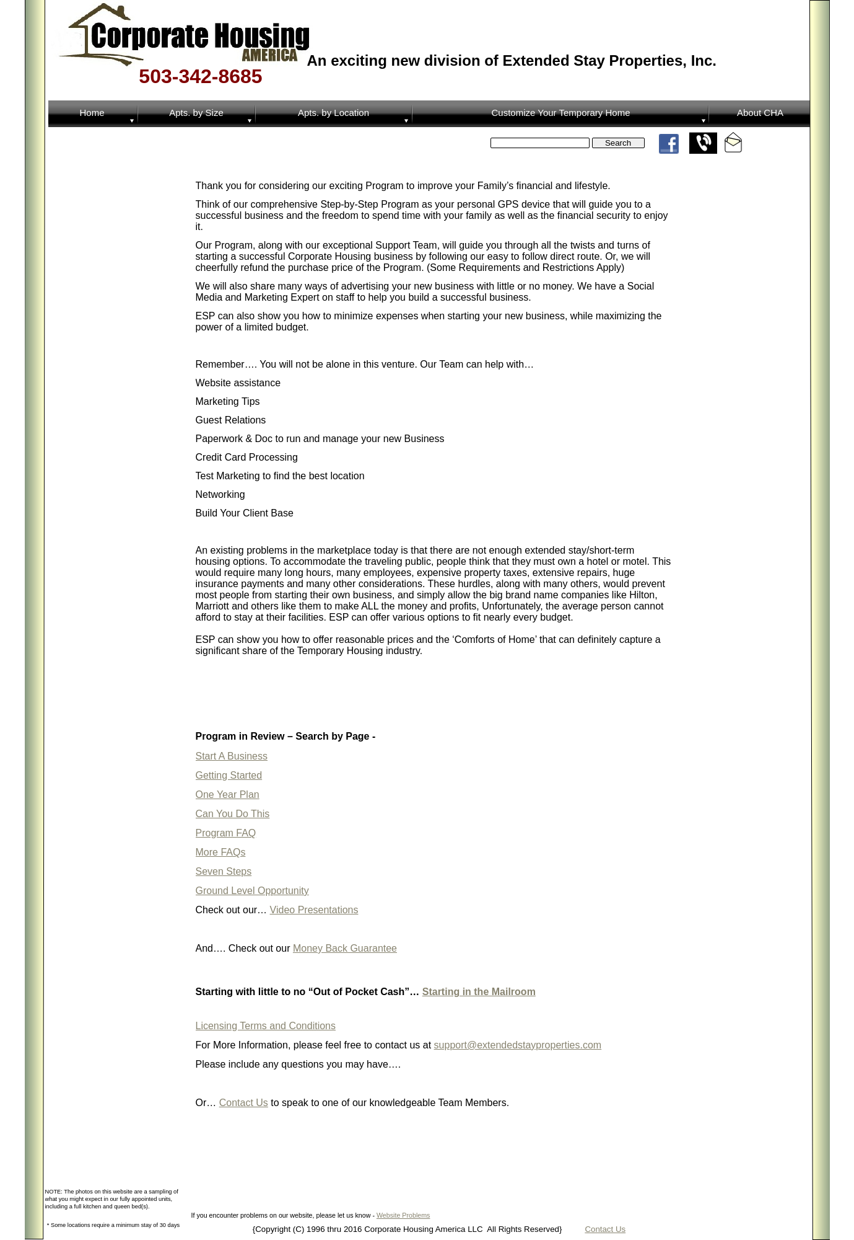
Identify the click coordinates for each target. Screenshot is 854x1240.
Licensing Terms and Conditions (266, 1026)
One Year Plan (227, 794)
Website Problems (403, 1215)
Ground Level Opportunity (252, 890)
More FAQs (221, 852)
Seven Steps (224, 871)
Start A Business (232, 756)
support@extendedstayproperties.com (518, 1045)
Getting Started (229, 775)
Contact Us (605, 1229)
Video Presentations (314, 910)
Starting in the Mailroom (479, 991)
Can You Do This (233, 813)
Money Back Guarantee (345, 948)
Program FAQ (226, 833)
